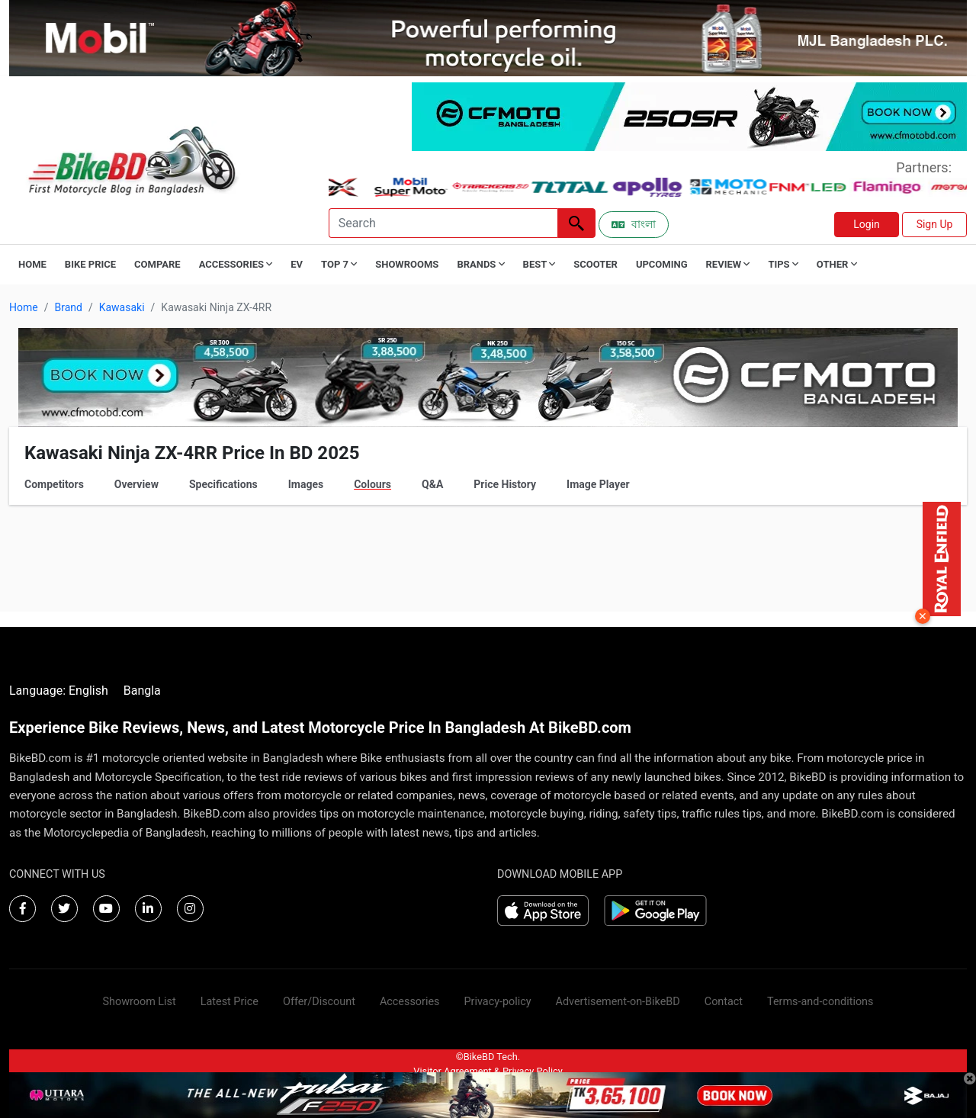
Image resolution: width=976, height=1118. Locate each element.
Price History (505, 484)
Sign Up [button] (935, 224)
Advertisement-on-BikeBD (618, 1001)
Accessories (410, 1001)
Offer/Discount (319, 1001)
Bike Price (90, 264)
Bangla (142, 690)
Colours (372, 484)
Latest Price (229, 1001)
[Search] (443, 223)
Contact (724, 1001)
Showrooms (406, 264)
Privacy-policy (497, 1001)
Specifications (223, 484)
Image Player (598, 484)
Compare (157, 264)
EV (297, 264)
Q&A (432, 484)
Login (866, 224)
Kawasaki (122, 307)
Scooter (595, 264)
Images (305, 484)
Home (32, 264)
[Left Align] (576, 223)
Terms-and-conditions (820, 1001)
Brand (68, 307)
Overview (136, 484)
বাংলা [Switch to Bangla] (634, 224)
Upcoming (662, 264)
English (88, 690)
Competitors (54, 484)
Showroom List (139, 1001)
